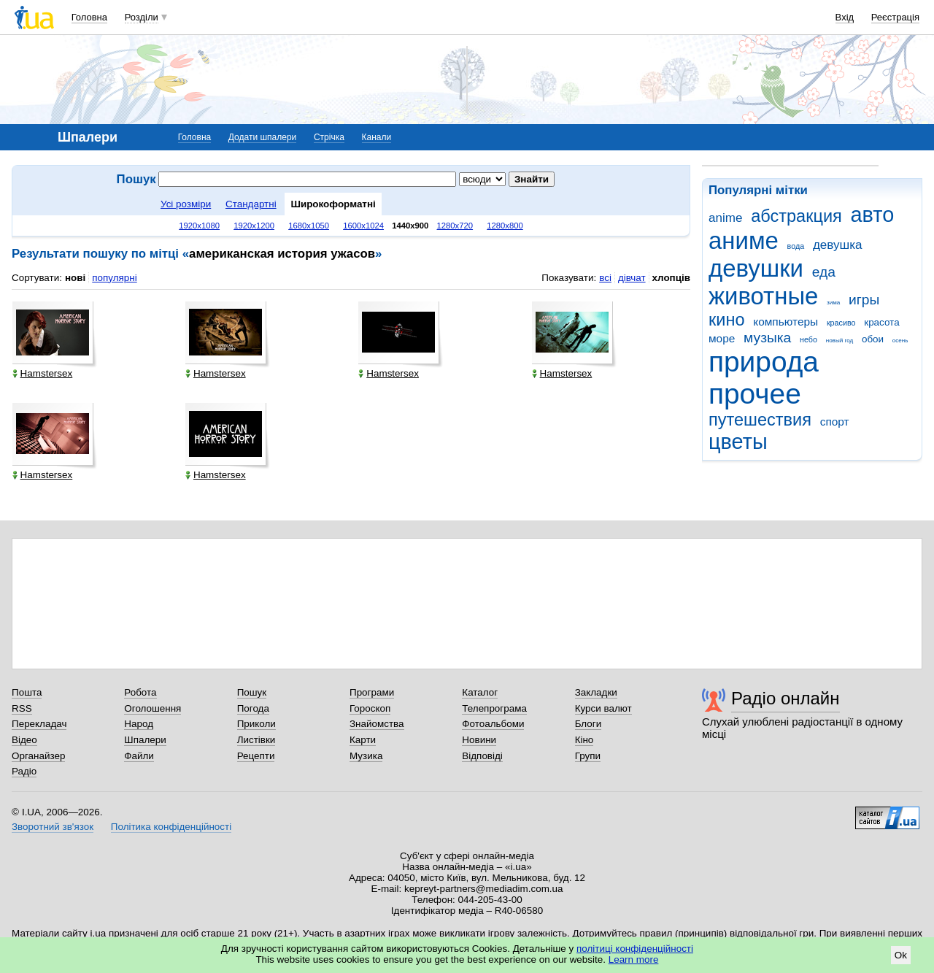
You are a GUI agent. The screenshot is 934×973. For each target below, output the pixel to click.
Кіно (584, 739)
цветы (738, 441)
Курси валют (603, 708)
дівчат (632, 277)
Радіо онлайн (785, 698)
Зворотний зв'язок (52, 826)
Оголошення (152, 708)
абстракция (796, 216)
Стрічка (329, 137)
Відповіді (482, 755)
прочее (755, 393)
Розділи (141, 17)
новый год (839, 340)
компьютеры (785, 321)
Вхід (844, 17)
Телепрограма (494, 708)
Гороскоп (370, 708)
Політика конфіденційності (171, 826)
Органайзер (38, 755)
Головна (89, 17)
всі (605, 277)
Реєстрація (895, 17)
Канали (377, 137)
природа (764, 361)
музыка (767, 337)
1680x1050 (308, 225)
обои (873, 339)
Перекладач (39, 723)
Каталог (480, 692)
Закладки (596, 692)
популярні (114, 277)
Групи (588, 755)
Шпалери (145, 739)
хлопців (671, 277)
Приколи (256, 723)
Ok (901, 955)
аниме (744, 240)
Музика (366, 755)
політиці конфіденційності (634, 948)
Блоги (588, 723)
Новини (479, 739)
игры (864, 299)
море (722, 338)
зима (833, 302)
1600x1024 (363, 225)
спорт (834, 421)
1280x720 (455, 225)
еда (823, 272)
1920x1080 (199, 225)
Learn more (634, 959)
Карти (363, 739)
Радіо (24, 771)
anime (725, 218)
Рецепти (256, 755)
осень (900, 340)
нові (75, 277)
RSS (22, 708)
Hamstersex (42, 373)
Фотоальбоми (493, 723)
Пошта (27, 692)
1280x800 (505, 225)
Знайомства (377, 723)
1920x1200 (254, 225)
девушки (756, 268)
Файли (139, 755)
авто (873, 214)
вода (796, 246)
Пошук (252, 692)
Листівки (256, 739)
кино (727, 319)
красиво (841, 322)
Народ (138, 723)
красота (881, 322)
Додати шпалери (262, 137)
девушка (837, 245)
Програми (372, 692)
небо (808, 339)
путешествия (760, 419)
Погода (253, 708)
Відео (24, 739)
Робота (140, 692)
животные (763, 295)
